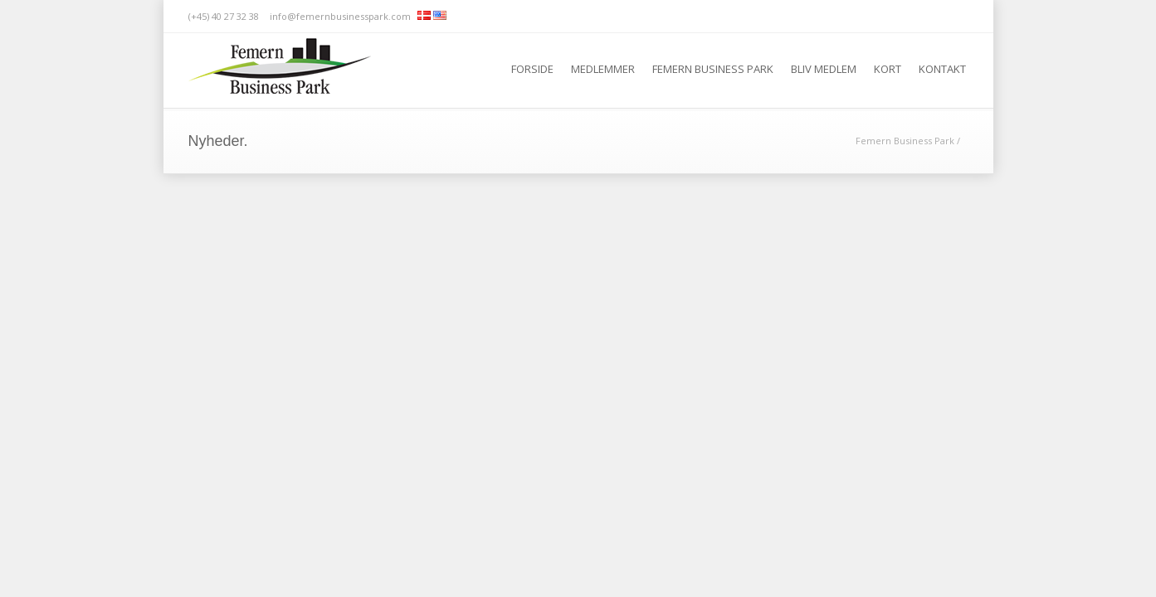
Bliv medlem (823, 68)
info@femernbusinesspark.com (340, 16)
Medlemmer (603, 68)
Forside (532, 68)
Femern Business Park (712, 68)
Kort (887, 68)
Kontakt (942, 68)
